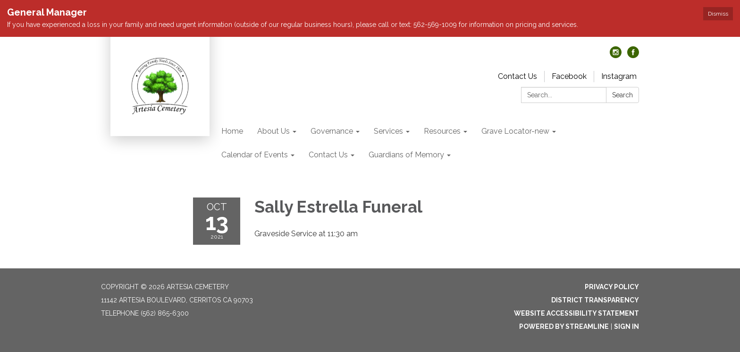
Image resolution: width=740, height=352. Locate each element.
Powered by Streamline (564, 326)
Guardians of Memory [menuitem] (406, 154)
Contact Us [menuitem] (328, 154)
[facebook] (633, 55)
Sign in (626, 326)
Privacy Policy (612, 287)
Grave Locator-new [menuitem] (515, 131)
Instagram (619, 76)
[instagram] (616, 55)
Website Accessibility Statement (576, 313)
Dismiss (718, 13)
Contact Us (517, 76)
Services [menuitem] (388, 131)
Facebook (569, 76)
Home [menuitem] (232, 131)
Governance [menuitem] (332, 131)
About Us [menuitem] (273, 131)
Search (622, 95)
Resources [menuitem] (442, 131)
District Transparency (595, 300)
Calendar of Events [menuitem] (254, 154)
